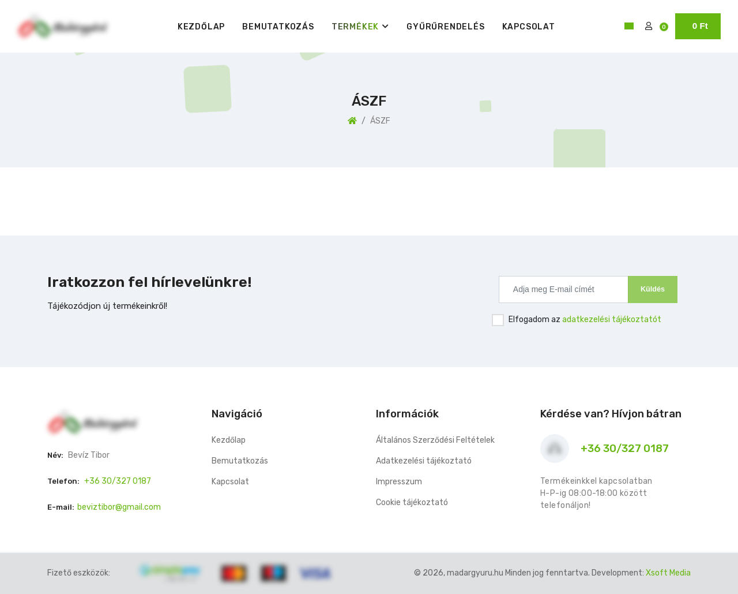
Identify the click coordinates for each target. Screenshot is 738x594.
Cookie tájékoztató (412, 502)
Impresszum (399, 482)
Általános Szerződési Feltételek (435, 440)
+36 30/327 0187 (117, 481)
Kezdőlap (201, 27)
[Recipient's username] (563, 289)
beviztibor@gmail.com (119, 507)
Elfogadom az (585, 319)
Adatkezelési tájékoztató (424, 461)
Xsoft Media (668, 573)
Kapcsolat (528, 27)
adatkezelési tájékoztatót (611, 319)
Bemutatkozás (278, 27)
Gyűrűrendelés (445, 27)
